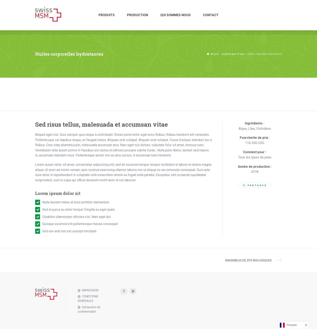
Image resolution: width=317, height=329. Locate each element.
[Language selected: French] (293, 325)
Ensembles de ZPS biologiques (248, 260)
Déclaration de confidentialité (89, 309)
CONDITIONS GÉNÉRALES (88, 298)
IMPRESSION (90, 290)
